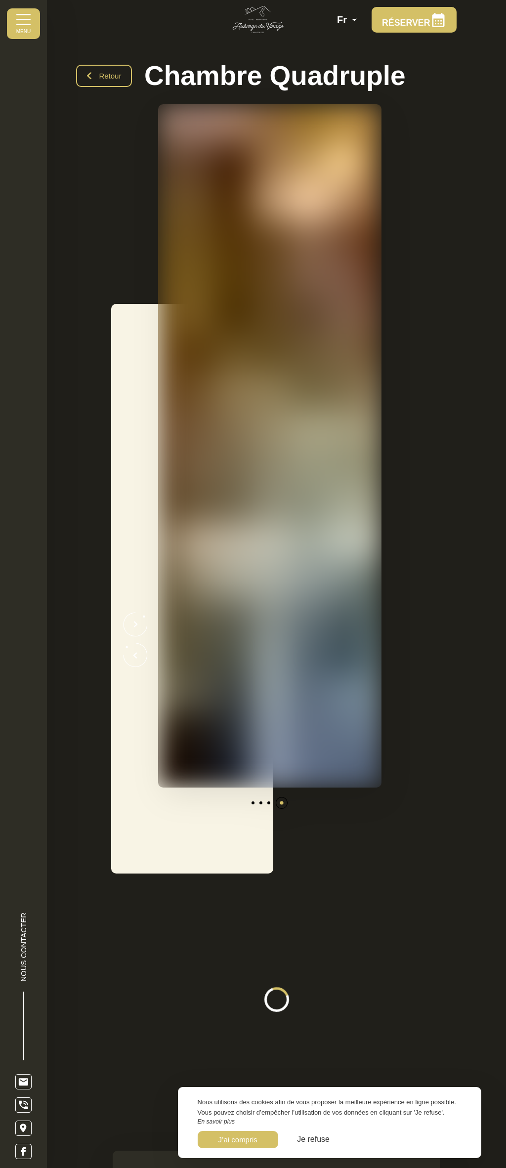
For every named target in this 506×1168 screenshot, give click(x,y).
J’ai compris (237, 1139)
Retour (104, 76)
